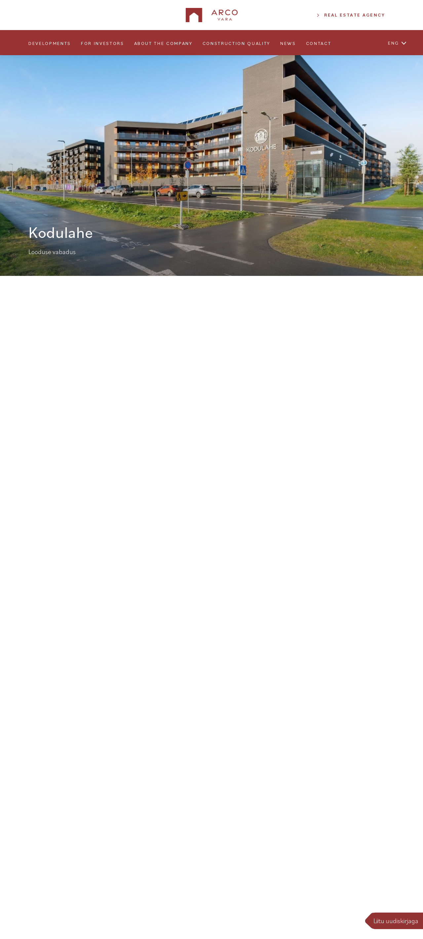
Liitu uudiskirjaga (395, 921)
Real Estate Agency (354, 15)
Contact (318, 43)
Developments (49, 43)
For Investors (102, 43)
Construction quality (236, 43)
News (288, 43)
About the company (163, 43)
